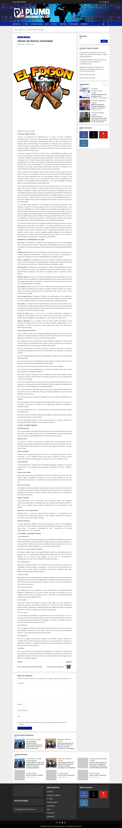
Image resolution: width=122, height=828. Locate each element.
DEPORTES (54, 24)
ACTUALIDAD (94, 88)
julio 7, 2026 (30, 777)
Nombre (20, 704)
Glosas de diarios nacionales (87, 74)
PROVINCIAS (68, 739)
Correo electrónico (22, 710)
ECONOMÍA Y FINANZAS (37, 24)
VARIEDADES (84, 24)
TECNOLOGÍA (62, 24)
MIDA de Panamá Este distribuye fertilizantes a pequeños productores (98, 106)
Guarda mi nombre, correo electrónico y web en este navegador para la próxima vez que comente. (43, 723)
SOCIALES (33, 739)
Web (18, 716)
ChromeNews (69, 826)
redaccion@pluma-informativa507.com (24, 809)
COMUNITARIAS (60, 739)
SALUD (47, 24)
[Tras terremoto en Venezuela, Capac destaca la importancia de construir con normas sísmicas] (84, 117)
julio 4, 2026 (94, 777)
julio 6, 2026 (62, 777)
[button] (108, 24)
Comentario (21, 683)
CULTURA (28, 739)
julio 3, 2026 (95, 109)
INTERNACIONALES (73, 24)
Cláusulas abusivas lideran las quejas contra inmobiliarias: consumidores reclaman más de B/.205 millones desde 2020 (91, 69)
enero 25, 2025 (30, 44)
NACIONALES (16, 24)
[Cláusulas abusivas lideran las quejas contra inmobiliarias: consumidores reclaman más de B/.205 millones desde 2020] (84, 93)
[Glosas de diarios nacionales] (19, 775)
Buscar (83, 36)
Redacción (21, 44)
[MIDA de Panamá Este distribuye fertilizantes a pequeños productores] (84, 105)
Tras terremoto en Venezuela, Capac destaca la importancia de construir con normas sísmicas (99, 119)
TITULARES (27, 37)
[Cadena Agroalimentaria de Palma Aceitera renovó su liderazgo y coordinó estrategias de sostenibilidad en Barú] (50, 743)
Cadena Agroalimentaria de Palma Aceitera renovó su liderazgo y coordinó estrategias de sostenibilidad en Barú (65, 746)
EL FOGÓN (25, 24)
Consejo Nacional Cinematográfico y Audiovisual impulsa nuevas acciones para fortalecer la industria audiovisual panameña (34, 746)
